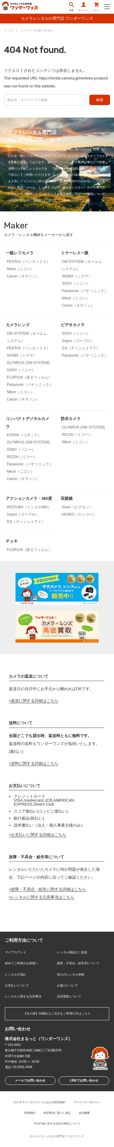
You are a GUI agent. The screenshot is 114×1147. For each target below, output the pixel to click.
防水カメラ (71, 418)
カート (96, 7)
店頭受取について (69, 996)
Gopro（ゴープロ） (78, 341)
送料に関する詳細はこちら (34, 763)
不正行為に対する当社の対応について (57, 1123)
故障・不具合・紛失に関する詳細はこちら (48, 889)
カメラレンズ (17, 325)
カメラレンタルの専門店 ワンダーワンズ (57, 18)
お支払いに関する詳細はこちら (38, 834)
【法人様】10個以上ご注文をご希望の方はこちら (57, 1013)
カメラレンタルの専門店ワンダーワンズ (59, 1136)
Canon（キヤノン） (23, 276)
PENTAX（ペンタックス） (28, 261)
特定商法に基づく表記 (57, 1112)
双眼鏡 (67, 498)
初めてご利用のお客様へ (21, 963)
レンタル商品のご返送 (72, 952)
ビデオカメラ (73, 325)
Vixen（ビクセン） (77, 507)
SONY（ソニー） (76, 283)
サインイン (83, 7)
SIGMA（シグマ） (77, 276)
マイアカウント (15, 952)
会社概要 (84, 1112)
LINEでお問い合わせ (84, 1080)
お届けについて (67, 985)
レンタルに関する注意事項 (23, 996)
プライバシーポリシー (87, 1102)
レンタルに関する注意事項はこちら (42, 897)
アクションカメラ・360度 (29, 498)
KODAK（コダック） (24, 435)
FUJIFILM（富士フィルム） (29, 377)
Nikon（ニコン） (20, 269)
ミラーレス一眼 (74, 253)
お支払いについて (17, 985)
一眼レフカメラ (19, 253)
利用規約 (29, 1112)
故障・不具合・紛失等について (78, 963)
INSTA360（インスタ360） (29, 507)
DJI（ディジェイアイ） (81, 348)
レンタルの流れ (15, 974)
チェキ (12, 541)
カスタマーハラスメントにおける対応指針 (39, 1102)
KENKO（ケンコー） (79, 514)
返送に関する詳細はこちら (34, 700)
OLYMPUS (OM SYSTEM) (28, 363)
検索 (71, 7)
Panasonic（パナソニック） (85, 291)
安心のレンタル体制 (70, 974)
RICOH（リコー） (22, 457)
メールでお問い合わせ (30, 1080)
